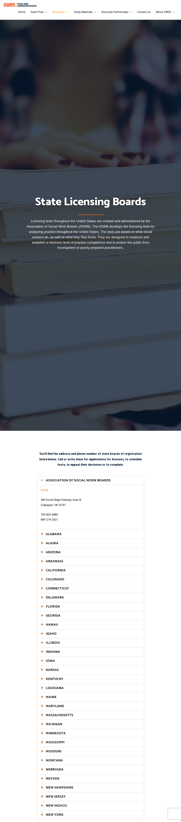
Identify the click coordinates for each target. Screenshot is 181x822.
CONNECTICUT (57, 590)
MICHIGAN (54, 726)
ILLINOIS (53, 645)
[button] (90, 482)
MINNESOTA (56, 735)
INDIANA (53, 654)
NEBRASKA (54, 771)
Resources (56, 13)
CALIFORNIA (56, 572)
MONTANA (54, 762)
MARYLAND (55, 708)
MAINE (51, 699)
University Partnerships (113, 13)
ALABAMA (54, 536)
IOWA (50, 663)
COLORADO (55, 581)
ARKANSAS (54, 563)
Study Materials (81, 13)
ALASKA (52, 545)
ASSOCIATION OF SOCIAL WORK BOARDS (78, 482)
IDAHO (51, 636)
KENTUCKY (54, 681)
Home (18, 13)
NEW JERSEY (56, 798)
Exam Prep (34, 13)
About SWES (163, 13)
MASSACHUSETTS (59, 717)
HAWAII (52, 627)
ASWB (44, 492)
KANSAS (52, 672)
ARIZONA (53, 554)
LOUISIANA (55, 690)
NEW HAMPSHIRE (59, 789)
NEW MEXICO (56, 808)
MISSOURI (54, 753)
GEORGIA (53, 617)
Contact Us (143, 13)
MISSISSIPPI (55, 744)
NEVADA (52, 780)
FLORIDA (53, 608)
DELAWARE (55, 599)
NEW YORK (54, 817)
